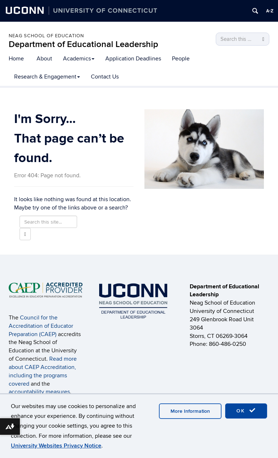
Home (16, 58)
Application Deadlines (133, 58)
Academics (78, 58)
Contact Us (105, 76)
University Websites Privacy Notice (56, 445)
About (44, 58)
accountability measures (39, 391)
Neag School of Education (46, 36)
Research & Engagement (47, 76)
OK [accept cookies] (246, 410)
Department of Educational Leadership (83, 44)
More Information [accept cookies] (190, 411)
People (181, 58)
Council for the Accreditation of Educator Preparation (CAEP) (41, 326)
